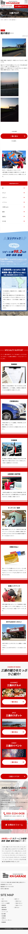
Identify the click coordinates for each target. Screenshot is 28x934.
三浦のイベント (18, 905)
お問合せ (4, 918)
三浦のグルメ (18, 901)
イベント (4, 202)
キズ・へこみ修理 (5, 903)
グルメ (4, 193)
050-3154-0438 (6, 6)
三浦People (5, 207)
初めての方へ (5, 901)
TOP (3, 899)
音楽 (3, 212)
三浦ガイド (16, 899)
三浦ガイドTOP (17, 776)
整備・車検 (4, 907)
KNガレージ (11, 928)
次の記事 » (14, 141)
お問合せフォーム (21, 6)
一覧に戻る (17, 136)
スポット (4, 197)
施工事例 (4, 913)
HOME (2, 19)
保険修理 (4, 905)
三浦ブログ (6, 19)
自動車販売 (4, 909)
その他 (10, 19)
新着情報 (4, 922)
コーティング (5, 911)
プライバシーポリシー (7, 920)
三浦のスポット (18, 903)
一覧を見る (17, 702)
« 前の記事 (14, 131)
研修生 (4, 216)
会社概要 (4, 916)
